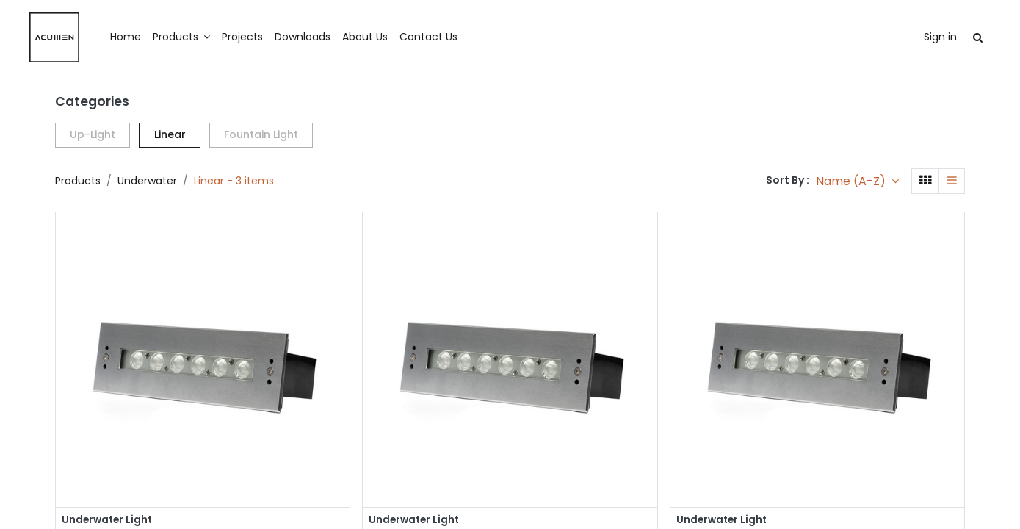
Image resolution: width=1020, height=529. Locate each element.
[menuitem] (152, 37)
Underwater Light (109, 521)
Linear (170, 134)
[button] (857, 181)
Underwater (147, 180)
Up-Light (92, 134)
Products (78, 180)
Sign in (913, 36)
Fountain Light (261, 134)
